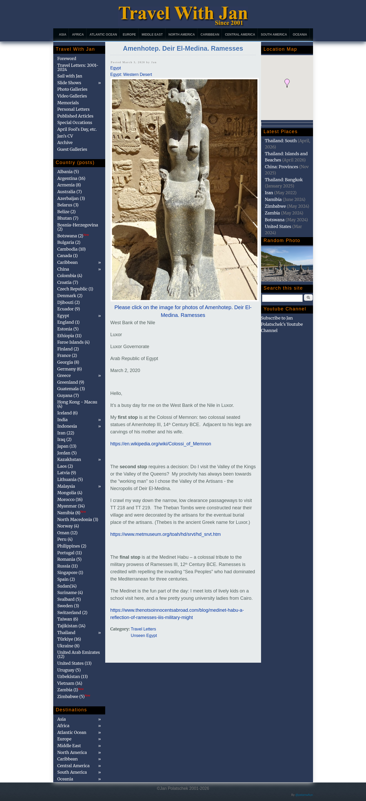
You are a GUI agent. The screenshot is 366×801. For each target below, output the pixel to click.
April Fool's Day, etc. (77, 129)
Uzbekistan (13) (72, 676)
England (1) (68, 322)
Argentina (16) (71, 178)
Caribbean (210, 34)
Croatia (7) (67, 282)
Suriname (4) (70, 592)
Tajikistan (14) (71, 625)
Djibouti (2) (68, 302)
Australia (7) (69, 191)
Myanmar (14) (71, 506)
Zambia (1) (70, 689)
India (62, 419)
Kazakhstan (69, 459)
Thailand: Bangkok (284, 179)
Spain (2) (66, 579)
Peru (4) (65, 539)
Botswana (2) (73, 235)
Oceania (300, 34)
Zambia (272, 213)
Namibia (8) (71, 512)
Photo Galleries (72, 89)
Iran (269, 192)
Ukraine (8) (68, 645)
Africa (78, 34)
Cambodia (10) (71, 249)
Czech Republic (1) (75, 288)
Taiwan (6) (67, 619)
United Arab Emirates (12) (78, 654)
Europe (129, 34)
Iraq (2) (64, 439)
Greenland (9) (70, 382)
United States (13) (74, 663)
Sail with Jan (69, 76)
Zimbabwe (275, 206)
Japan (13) (67, 446)
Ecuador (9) (68, 308)
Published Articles (75, 116)
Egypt (115, 68)
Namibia (273, 199)
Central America (240, 34)
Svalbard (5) (69, 599)
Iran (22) (65, 432)
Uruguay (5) (69, 670)
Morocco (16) (70, 499)
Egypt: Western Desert (131, 74)
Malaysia (66, 486)
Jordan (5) (67, 452)
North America (182, 34)
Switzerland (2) (72, 612)
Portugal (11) (69, 552)
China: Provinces (281, 166)
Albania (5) (68, 171)
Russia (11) (67, 566)
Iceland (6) (67, 412)
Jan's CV (65, 136)
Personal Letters (73, 109)
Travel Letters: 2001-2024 (77, 67)
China (63, 269)
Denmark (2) (70, 295)
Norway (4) (68, 526)
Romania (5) (69, 559)
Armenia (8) (69, 184)
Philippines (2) (71, 546)
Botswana (275, 219)
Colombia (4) (69, 275)
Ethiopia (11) (69, 335)
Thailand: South (281, 140)
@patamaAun (304, 794)
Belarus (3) (68, 204)
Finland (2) (68, 348)
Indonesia (67, 426)
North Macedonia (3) (77, 519)
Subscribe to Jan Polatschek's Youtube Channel (282, 324)
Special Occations (74, 122)
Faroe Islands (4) (73, 342)
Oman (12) (67, 532)
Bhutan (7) (67, 218)
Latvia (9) (66, 472)
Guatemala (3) (71, 388)
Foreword (66, 58)
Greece (64, 375)
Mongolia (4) (69, 492)
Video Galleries (72, 96)
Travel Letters (143, 629)
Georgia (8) (68, 362)
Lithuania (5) (70, 479)
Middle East (152, 34)
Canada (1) (67, 255)
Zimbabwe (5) (73, 696)
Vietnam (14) (69, 683)
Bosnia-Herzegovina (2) (77, 227)
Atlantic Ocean (103, 34)
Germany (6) (69, 369)
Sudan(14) (67, 586)
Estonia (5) (68, 328)
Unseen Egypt (144, 635)
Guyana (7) (68, 395)
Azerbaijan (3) (71, 198)
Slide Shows (69, 82)
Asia (62, 34)
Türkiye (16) (69, 639)
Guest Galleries (72, 149)
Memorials (68, 102)
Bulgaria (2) (69, 242)
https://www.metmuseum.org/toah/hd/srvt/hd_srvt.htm (165, 534)
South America (274, 34)
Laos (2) (65, 466)
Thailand (66, 632)
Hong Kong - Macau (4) (77, 404)
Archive (65, 142)
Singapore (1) (70, 572)
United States (278, 226)
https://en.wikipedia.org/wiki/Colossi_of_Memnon (160, 443)
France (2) (67, 355)
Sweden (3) (68, 605)
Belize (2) (66, 211)
